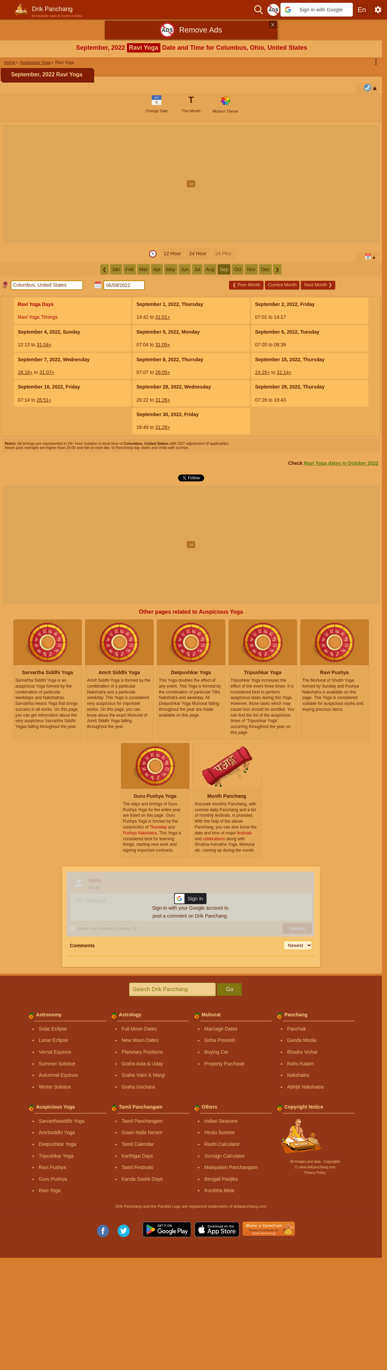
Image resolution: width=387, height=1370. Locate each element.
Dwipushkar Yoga (57, 1144)
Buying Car (216, 1052)
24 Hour (198, 253)
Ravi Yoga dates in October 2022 (341, 463)
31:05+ (162, 344)
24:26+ (262, 372)
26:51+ (44, 400)
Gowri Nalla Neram (142, 1132)
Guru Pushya (53, 1179)
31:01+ (162, 317)
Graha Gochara (138, 1087)
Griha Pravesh (220, 1040)
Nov (251, 269)
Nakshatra (298, 1075)
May (170, 269)
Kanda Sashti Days (142, 1179)
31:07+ (46, 372)
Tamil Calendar (138, 1144)
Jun (185, 269)
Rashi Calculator (222, 1144)
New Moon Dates (140, 1040)
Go (229, 989)
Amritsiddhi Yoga (57, 1132)
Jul (197, 269)
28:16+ (25, 372)
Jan (116, 269)
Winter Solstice (55, 1087)
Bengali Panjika (221, 1179)
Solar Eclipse (53, 1029)
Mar (143, 269)
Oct (237, 269)
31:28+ (162, 427)
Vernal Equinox (55, 1052)
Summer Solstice (57, 1063)
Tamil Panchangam (142, 1121)
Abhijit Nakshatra (305, 1087)
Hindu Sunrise (220, 1132)
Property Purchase (225, 1063)
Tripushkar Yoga (56, 1156)
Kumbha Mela (219, 1190)
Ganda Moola (301, 1040)
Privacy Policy (315, 1173)
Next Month (318, 284)
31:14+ (284, 372)
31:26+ (162, 400)
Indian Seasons (221, 1121)
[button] (316, 10)
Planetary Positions (142, 1052)
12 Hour (172, 253)
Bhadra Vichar (302, 1052)
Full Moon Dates (139, 1029)
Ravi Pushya (52, 1167)
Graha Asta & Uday (142, 1063)
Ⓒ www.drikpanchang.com (315, 1167)
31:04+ (44, 344)
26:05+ (162, 372)
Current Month (282, 284)
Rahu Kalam (300, 1063)
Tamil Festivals (137, 1167)
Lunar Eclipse (53, 1040)
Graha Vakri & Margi (143, 1075)
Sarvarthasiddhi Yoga (62, 1121)
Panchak (296, 1029)
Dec (265, 269)
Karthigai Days (137, 1156)
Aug (210, 269)
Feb (130, 269)
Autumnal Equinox (58, 1075)
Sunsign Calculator (225, 1156)
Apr (157, 269)
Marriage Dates (221, 1029)
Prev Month (246, 284)
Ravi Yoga (50, 1190)
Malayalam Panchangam (231, 1167)
